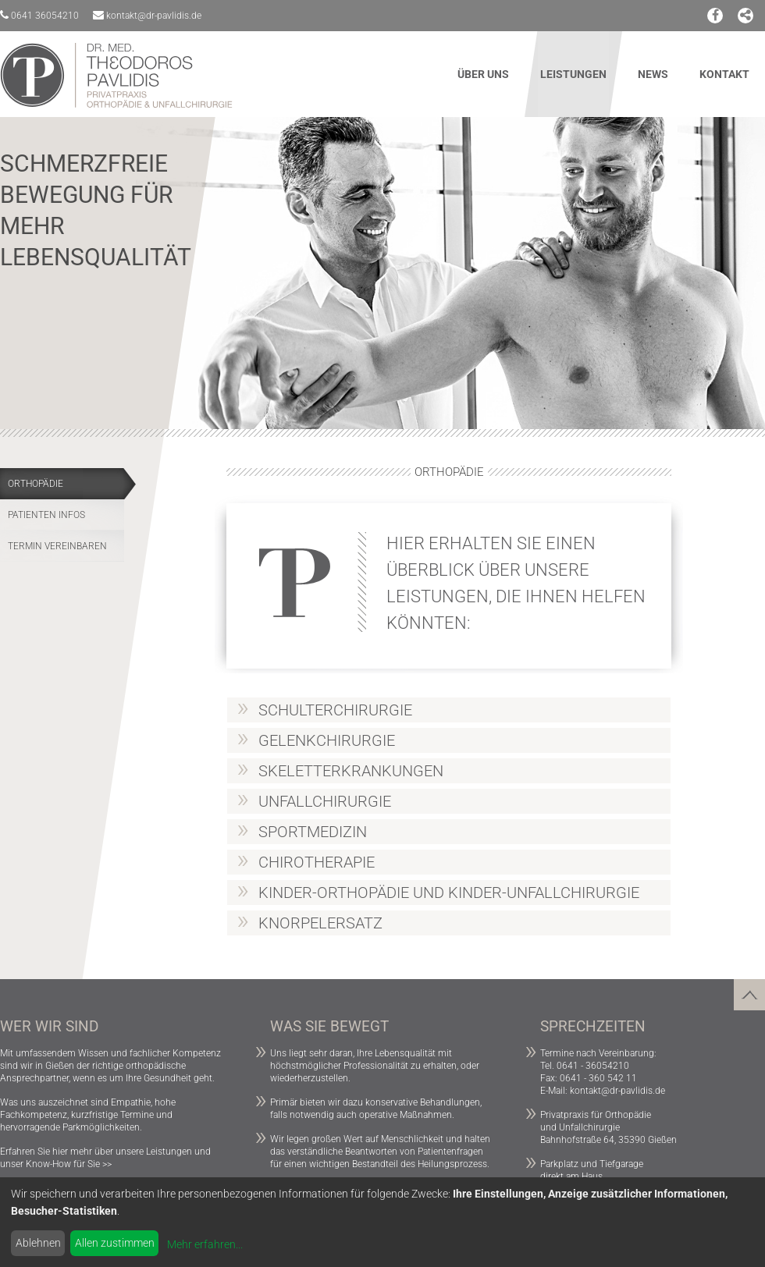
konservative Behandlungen (422, 1102)
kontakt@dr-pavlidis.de (147, 15)
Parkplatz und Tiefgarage (591, 1164)
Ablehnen (38, 1243)
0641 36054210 (39, 15)
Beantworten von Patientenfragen (414, 1151)
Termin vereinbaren (57, 546)
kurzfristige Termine (112, 1114)
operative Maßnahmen (405, 1114)
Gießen (59, 1065)
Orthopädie (35, 483)
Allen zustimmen (115, 1243)
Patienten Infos (46, 514)
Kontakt (724, 74)
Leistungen (573, 74)
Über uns (483, 74)
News (653, 74)
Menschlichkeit (412, 1139)
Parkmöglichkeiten (101, 1127)
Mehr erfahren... (205, 1244)
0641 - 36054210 (593, 1065)
